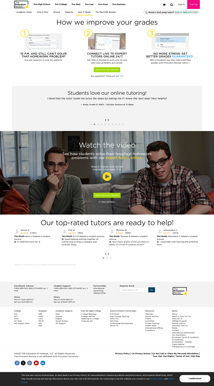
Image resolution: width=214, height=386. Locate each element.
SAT (15, 314)
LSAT (40, 319)
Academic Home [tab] (24, 12)
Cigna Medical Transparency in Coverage (183, 345)
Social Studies (62, 321)
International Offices (154, 328)
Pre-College (61, 4)
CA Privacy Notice (141, 353)
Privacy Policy (157, 379)
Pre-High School (42, 4)
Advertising (98, 291)
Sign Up (194, 4)
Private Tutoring (152, 323)
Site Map (195, 356)
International (98, 288)
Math (58, 314)
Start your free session (107, 70)
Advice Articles (152, 316)
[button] (91, 124)
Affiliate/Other (99, 293)
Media (174, 328)
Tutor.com (114, 319)
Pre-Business (118, 4)
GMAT (41, 316)
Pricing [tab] (56, 12)
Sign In (181, 4)
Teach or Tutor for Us (181, 316)
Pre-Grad (103, 4)
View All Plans (108, 201)
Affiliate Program (179, 321)
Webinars (149, 314)
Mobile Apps (150, 326)
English (59, 319)
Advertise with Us (180, 326)
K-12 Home (114, 314)
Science (59, 316)
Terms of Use (182, 356)
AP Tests (18, 321)
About (174, 314)
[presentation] (105, 120)
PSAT (16, 319)
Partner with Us (179, 323)
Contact (175, 330)
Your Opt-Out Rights (163, 356)
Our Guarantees (179, 335)
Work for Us (177, 319)
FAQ (121, 76)
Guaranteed (183, 56)
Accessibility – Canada (182, 342)
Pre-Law (89, 4)
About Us (114, 326)
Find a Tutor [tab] (42, 12)
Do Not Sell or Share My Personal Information (175, 353)
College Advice (88, 316)
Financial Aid (87, 321)
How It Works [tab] (84, 12)
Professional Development (121, 323)
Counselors (150, 330)
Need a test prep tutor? (171, 12)
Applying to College (90, 319)
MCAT (41, 321)
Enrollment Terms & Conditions (185, 337)
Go (151, 290)
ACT (16, 316)
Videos (148, 319)
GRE (40, 314)
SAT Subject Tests (22, 323)
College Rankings (88, 314)
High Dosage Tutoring (119, 316)
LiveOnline (149, 321)
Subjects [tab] (69, 12)
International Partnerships (183, 333)
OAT (40, 326)
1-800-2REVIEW (31, 288)
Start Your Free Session (107, 195)
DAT (40, 323)
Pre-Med (76, 4)
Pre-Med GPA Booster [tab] (106, 12)
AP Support (61, 323)
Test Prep (114, 321)
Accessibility (177, 340)
